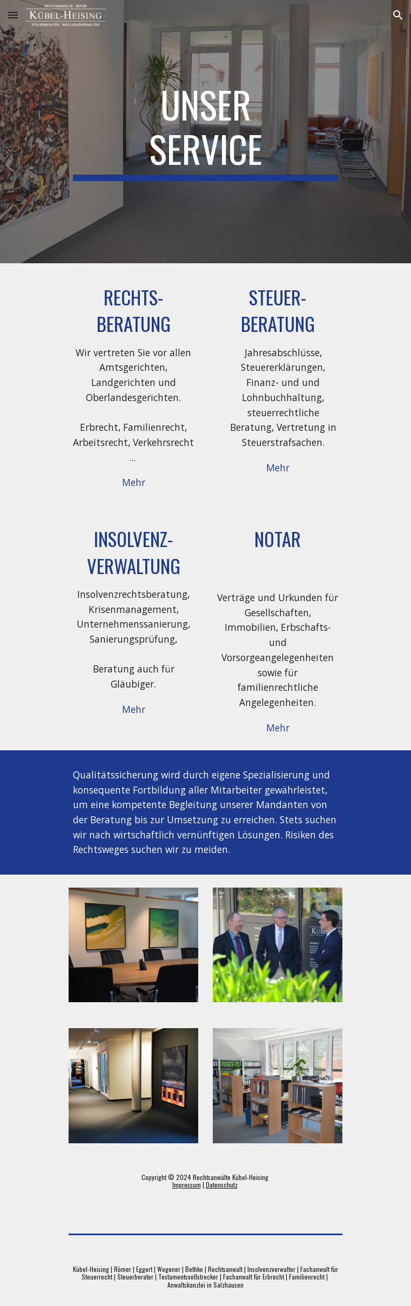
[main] (205, 131)
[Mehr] (133, 482)
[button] (13, 15)
